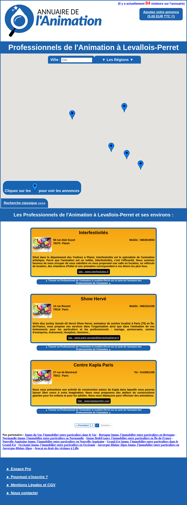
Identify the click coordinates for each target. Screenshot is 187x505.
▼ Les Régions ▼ (117, 60)
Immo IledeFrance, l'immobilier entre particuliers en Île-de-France (128, 438)
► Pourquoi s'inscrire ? (27, 477)
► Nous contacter (22, 493)
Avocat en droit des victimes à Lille (56, 448)
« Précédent (82, 425)
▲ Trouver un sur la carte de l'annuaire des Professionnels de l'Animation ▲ (93, 281)
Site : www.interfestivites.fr (93, 271)
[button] (72, 115)
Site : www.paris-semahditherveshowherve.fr (93, 337)
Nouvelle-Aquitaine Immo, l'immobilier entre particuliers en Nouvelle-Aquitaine (53, 441)
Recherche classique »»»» (24, 203)
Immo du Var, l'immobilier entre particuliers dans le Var (60, 434)
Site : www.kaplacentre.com (93, 400)
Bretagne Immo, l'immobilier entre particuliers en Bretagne (137, 434)
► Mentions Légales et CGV (30, 485)
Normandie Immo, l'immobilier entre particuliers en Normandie (43, 438)
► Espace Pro (18, 469)
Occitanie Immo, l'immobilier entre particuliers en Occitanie (56, 444)
